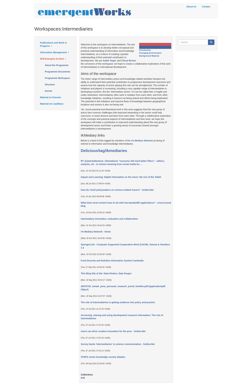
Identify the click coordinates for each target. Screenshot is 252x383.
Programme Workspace (57, 78)
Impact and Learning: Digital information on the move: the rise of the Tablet (121, 177)
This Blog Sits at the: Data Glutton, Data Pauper (106, 273)
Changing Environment (150, 53)
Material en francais (50, 97)
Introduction (145, 50)
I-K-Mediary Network (142, 140)
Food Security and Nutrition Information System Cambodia (112, 260)
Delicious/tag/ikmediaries (104, 150)
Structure (50, 84)
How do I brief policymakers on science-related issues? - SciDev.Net (117, 190)
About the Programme (56, 65)
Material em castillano (51, 103)
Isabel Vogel (109, 60)
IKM (83, 378)
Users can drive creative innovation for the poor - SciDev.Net (113, 331)
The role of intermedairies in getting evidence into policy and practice (118, 302)
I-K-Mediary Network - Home (96, 231)
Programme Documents (57, 71)
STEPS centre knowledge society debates (103, 357)
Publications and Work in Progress (53, 44)
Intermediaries (155, 47)
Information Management (54, 52)
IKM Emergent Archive (53, 59)
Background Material (149, 56)
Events (48, 91)
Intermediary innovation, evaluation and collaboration (109, 219)
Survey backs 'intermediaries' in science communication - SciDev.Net (118, 344)
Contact (206, 6)
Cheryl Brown (128, 60)
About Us (191, 6)
